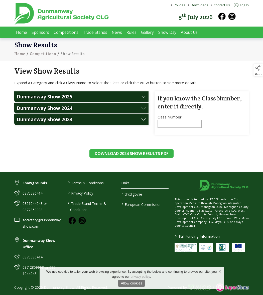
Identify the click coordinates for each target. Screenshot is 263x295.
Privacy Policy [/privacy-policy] (80, 193)
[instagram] (232, 16)
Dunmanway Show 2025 (44, 99)
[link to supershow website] (232, 287)
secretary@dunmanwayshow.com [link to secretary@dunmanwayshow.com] (42, 223)
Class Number (170, 119)
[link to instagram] (82, 220)
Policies (179, 5)
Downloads (199, 5)
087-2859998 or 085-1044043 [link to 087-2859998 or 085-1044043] (40, 270)
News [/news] (117, 32)
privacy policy (140, 276)
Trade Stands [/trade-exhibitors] (95, 32)
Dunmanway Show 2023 (44, 122)
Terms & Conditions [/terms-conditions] (86, 182)
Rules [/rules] (131, 32)
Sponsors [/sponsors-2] (40, 32)
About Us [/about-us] (189, 32)
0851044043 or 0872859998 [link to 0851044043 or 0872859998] (35, 206)
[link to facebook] (72, 220)
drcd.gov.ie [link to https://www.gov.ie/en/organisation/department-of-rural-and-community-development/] (131, 194)
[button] (245, 16)
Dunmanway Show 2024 (44, 111)
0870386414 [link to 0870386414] (33, 193)
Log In (241, 5)
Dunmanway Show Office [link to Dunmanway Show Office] (39, 243)
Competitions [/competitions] (66, 32)
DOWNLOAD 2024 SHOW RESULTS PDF (131, 156)
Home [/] (21, 32)
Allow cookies (131, 283)
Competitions (43, 55)
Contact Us (222, 5)
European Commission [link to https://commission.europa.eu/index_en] (141, 204)
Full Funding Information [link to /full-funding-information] (197, 236)
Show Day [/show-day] (167, 32)
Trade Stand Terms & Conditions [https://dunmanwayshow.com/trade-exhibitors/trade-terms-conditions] (87, 206)
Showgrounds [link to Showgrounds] (35, 183)
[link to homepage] (61, 14)
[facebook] (222, 16)
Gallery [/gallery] (147, 32)
